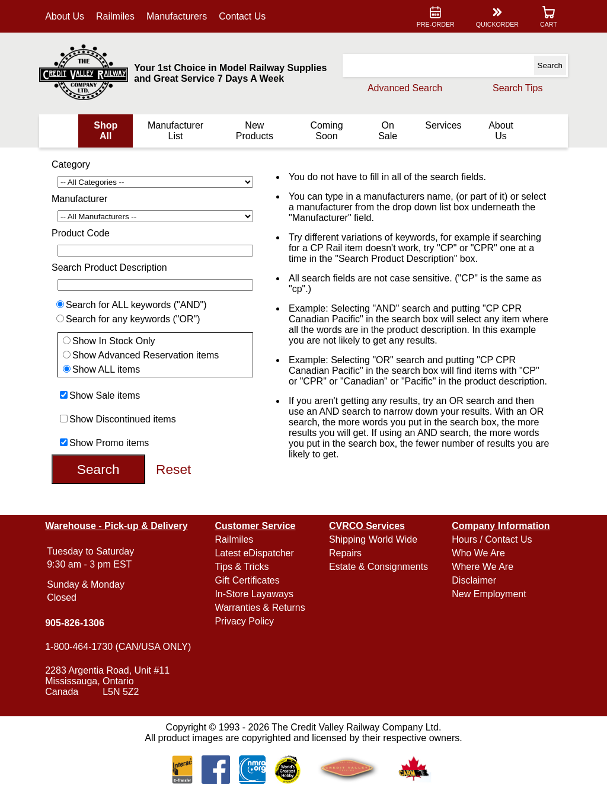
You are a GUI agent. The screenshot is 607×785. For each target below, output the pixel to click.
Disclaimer (474, 580)
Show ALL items (106, 369)
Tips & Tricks (242, 567)
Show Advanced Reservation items (145, 355)
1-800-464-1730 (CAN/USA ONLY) (118, 647)
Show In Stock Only (113, 341)
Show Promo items (109, 443)
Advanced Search (405, 88)
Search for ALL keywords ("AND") (136, 305)
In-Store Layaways (254, 594)
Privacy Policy (244, 621)
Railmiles (115, 16)
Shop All (105, 130)
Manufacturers (176, 16)
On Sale (387, 130)
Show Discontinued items (122, 419)
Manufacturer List (175, 130)
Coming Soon (326, 130)
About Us (64, 16)
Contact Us (242, 16)
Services (443, 125)
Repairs (345, 553)
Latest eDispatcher (254, 553)
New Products (254, 130)
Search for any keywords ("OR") (133, 319)
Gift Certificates (247, 580)
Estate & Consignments (378, 567)
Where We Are (482, 567)
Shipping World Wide (373, 539)
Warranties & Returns (260, 608)
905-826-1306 (74, 623)
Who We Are (478, 553)
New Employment (489, 594)
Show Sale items (104, 395)
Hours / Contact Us (492, 539)
